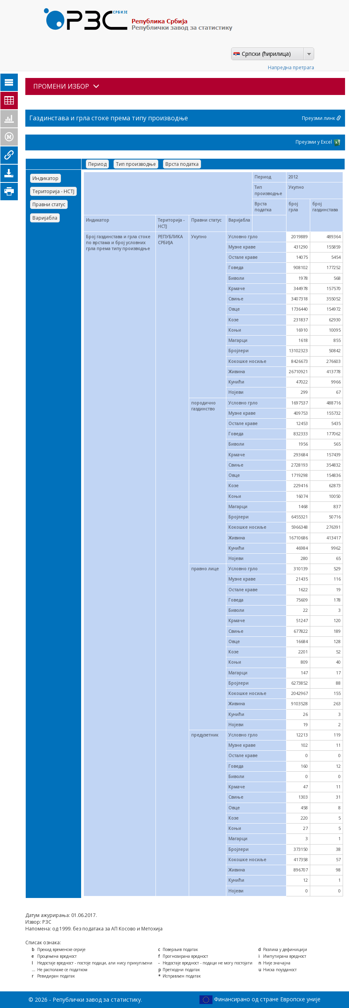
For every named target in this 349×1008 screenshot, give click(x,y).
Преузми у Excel (318, 142)
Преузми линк (321, 118)
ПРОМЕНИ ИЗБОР (66, 86)
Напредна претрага (291, 67)
